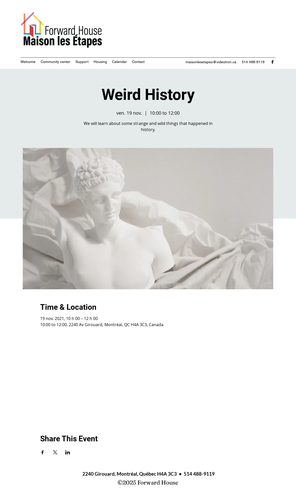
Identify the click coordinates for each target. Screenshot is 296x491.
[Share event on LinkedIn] (67, 452)
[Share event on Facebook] (42, 452)
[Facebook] (272, 62)
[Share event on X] (55, 452)
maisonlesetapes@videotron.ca (210, 62)
